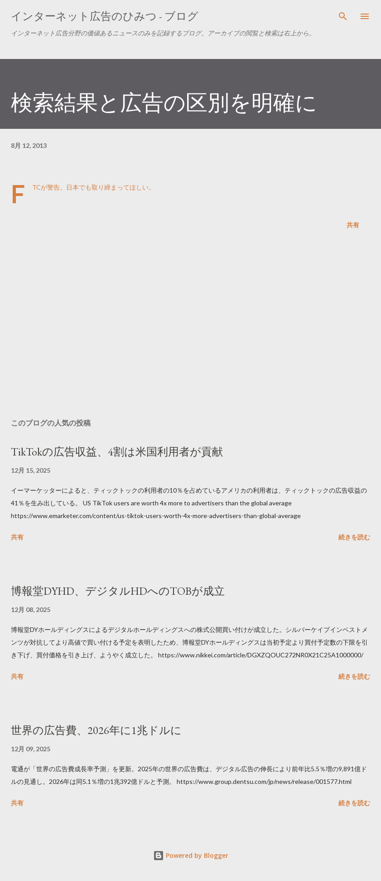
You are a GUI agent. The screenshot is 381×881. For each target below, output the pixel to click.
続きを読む (354, 537)
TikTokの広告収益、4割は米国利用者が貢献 (117, 452)
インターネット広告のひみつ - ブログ (104, 16)
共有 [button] (353, 225)
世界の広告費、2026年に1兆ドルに (96, 730)
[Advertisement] (190, 325)
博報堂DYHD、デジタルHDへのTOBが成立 (118, 591)
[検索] (343, 16)
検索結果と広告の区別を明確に (164, 102)
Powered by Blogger (190, 855)
